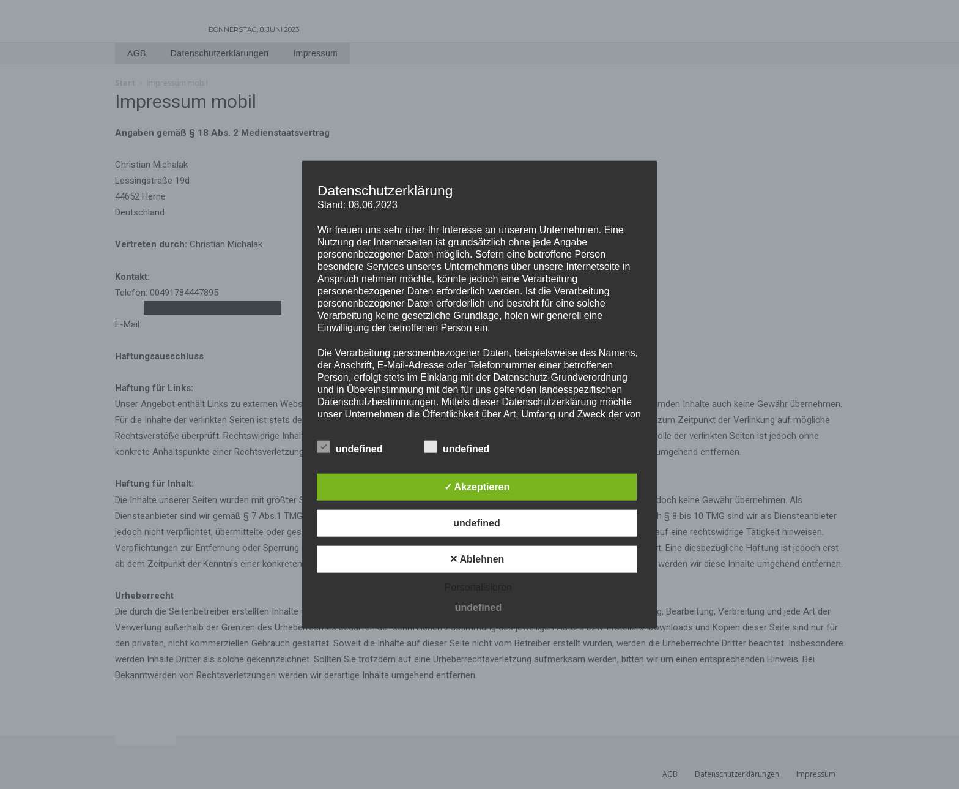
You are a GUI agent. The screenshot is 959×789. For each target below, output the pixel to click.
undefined (349, 446)
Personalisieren (478, 587)
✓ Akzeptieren (477, 487)
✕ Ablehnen (477, 559)
